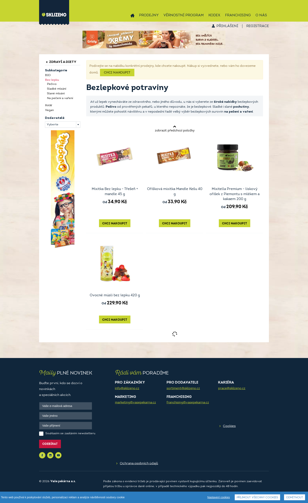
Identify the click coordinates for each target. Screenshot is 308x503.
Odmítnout (294, 497)
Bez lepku (52, 80)
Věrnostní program (183, 15)
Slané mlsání (56, 93)
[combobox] (62, 124)
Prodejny (149, 15)
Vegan (49, 110)
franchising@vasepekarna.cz (188, 402)
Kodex (214, 15)
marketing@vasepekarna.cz (135, 402)
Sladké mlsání (56, 88)
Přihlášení (227, 26)
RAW (48, 105)
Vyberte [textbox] (52, 124)
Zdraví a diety (60, 62)
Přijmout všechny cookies (257, 497)
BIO (48, 75)
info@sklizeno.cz (127, 388)
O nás (261, 15)
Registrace (257, 26)
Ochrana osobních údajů (139, 463)
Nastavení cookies (218, 497)
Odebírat (50, 444)
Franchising (238, 15)
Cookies (229, 426)
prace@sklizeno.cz (231, 388)
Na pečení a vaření (60, 98)
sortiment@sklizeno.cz (183, 388)
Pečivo (52, 84)
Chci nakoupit (117, 72)
